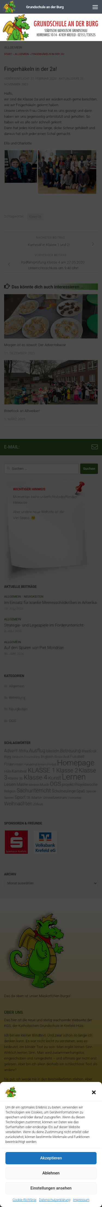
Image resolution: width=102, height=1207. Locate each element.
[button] (94, 1092)
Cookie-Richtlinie (24, 1200)
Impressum (81, 1200)
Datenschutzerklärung (54, 1200)
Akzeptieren (51, 1158)
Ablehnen (51, 1173)
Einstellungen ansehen (51, 1188)
